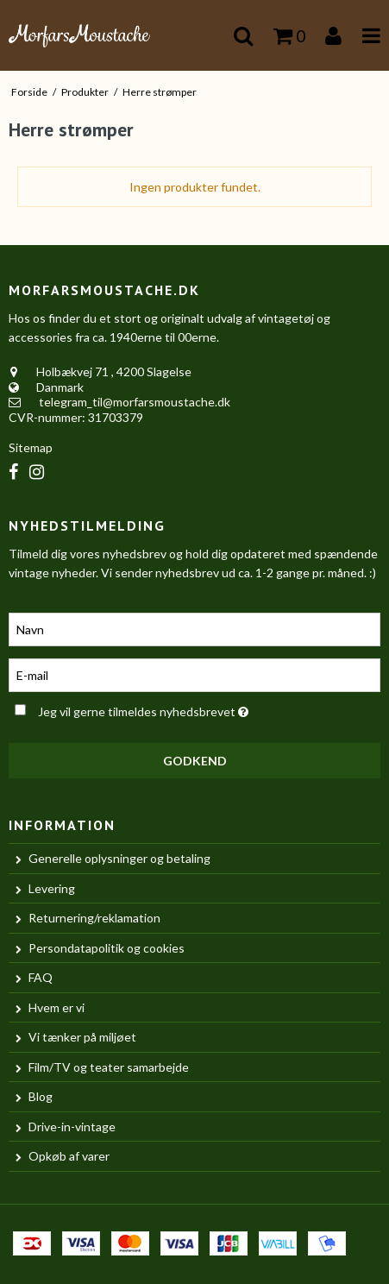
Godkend (195, 760)
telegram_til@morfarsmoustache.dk (134, 401)
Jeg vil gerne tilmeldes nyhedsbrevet (167, 709)
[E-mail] (194, 673)
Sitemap (31, 447)
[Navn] (194, 627)
